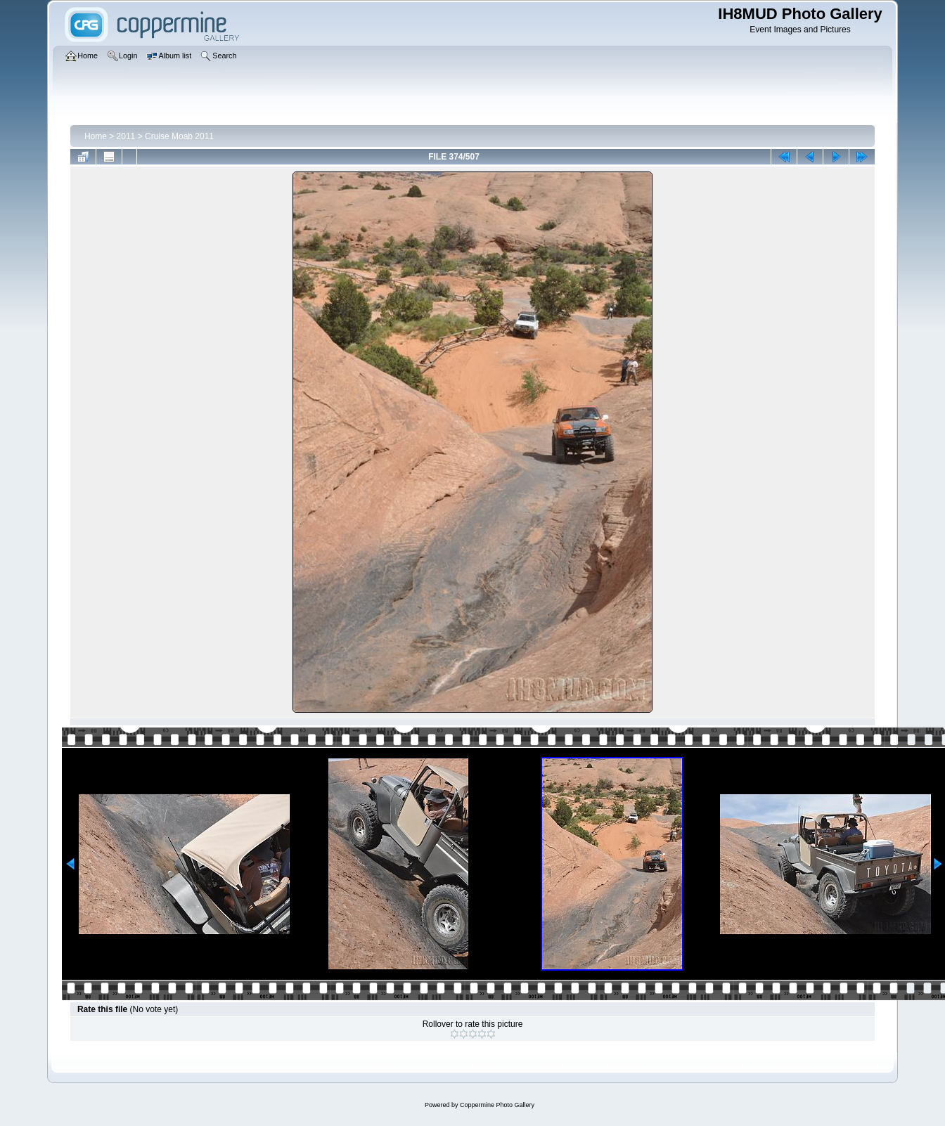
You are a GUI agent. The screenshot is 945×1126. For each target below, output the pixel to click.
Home (95, 136)
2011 (126, 136)
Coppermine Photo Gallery (497, 1104)
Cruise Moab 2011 (179, 136)
